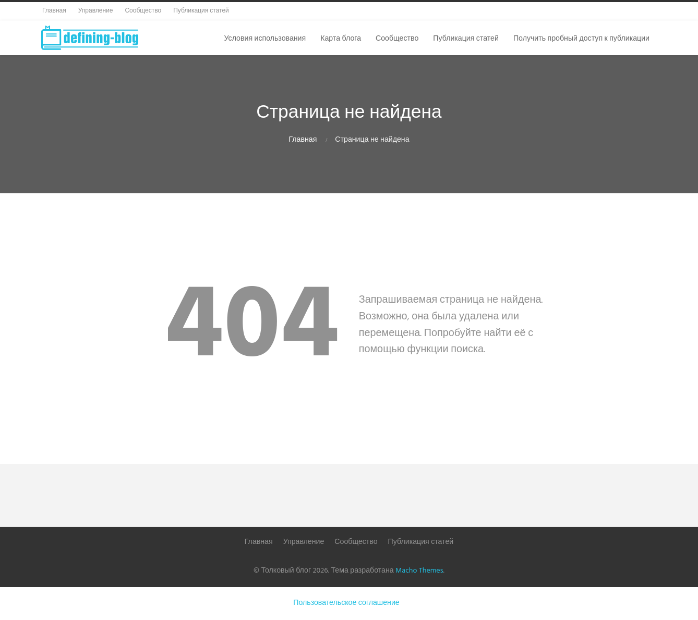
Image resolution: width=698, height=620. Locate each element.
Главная (302, 140)
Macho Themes (419, 571)
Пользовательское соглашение (346, 603)
